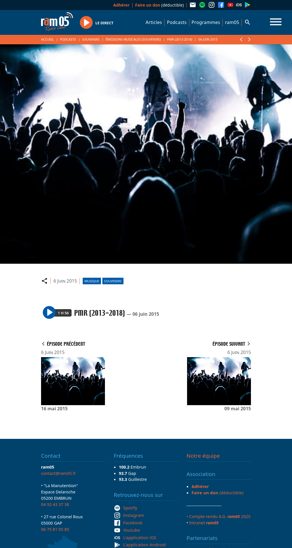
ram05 (232, 22)
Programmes (206, 22)
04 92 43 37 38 (55, 504)
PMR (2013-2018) (179, 39)
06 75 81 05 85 (55, 529)
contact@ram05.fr (58, 473)
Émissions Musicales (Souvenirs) (133, 39)
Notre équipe (203, 455)
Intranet (203, 522)
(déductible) (159, 5)
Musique (91, 281)
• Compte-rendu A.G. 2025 (218, 516)
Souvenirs (91, 39)
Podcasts (176, 22)
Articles (154, 22)
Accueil (47, 39)
